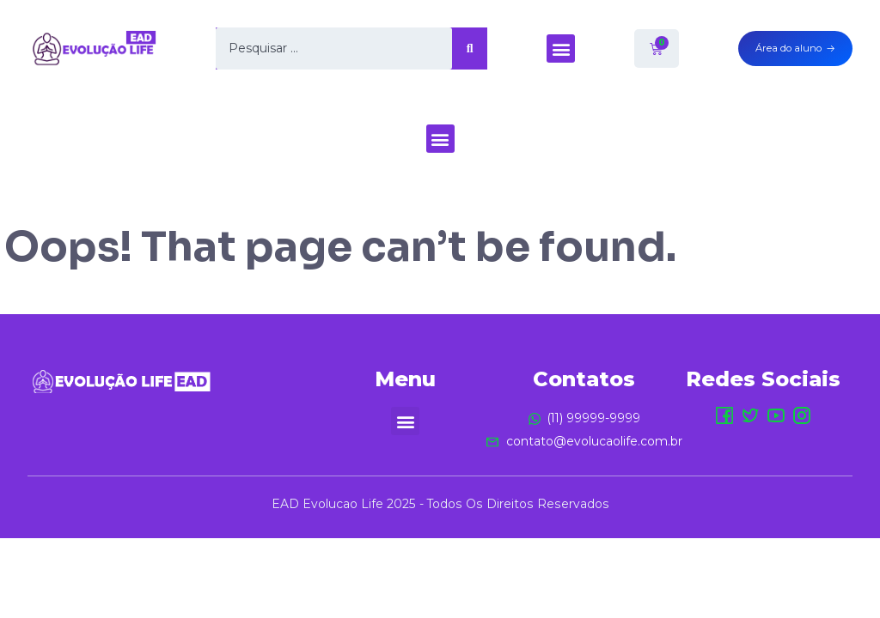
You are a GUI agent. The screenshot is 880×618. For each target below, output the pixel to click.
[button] (561, 48)
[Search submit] (470, 48)
